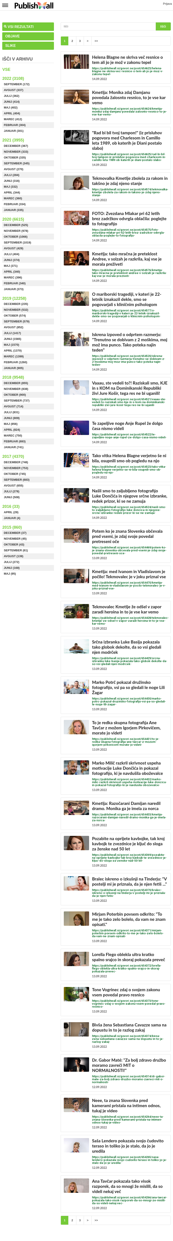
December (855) (16, 383)
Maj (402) (10, 107)
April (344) (12, 192)
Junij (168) (12, 567)
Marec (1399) (14, 356)
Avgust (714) (13, 406)
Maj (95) (10, 573)
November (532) (16, 309)
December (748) (16, 462)
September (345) (17, 163)
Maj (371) (10, 265)
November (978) (16, 231)
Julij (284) (11, 175)
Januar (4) (12, 518)
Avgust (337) (13, 90)
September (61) (16, 550)
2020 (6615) (13, 219)
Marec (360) (13, 198)
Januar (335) (13, 210)
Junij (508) (12, 497)
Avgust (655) (13, 485)
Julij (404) (11, 254)
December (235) (16, 304)
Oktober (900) (15, 394)
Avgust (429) (13, 248)
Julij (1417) (12, 333)
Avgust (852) (13, 327)
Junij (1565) (12, 339)
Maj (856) (10, 424)
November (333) (16, 151)
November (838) (16, 389)
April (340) (12, 271)
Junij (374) (12, 260)
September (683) (17, 479)
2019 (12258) (14, 298)
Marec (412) (13, 119)
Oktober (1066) (16, 236)
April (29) (11, 512)
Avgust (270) (13, 169)
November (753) (16, 468)
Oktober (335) (15, 157)
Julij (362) (11, 96)
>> (96, 41)
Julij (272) (11, 562)
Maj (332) (10, 186)
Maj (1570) (11, 344)
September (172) (17, 84)
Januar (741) (13, 447)
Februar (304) (15, 125)
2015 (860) (12, 527)
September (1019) (17, 242)
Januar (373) (13, 289)
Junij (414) (12, 101)
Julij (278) (11, 491)
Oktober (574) (15, 315)
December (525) (16, 225)
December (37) (15, 533)
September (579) (17, 321)
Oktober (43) (14, 544)
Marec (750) (13, 435)
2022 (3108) (13, 78)
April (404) (12, 113)
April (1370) (13, 350)
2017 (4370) (13, 456)
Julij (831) (11, 412)
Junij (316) (12, 181)
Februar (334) (15, 204)
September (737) (17, 400)
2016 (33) (10, 506)
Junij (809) (12, 418)
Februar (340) (15, 283)
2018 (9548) (13, 377)
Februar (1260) (15, 362)
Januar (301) (13, 131)
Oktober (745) (15, 474)
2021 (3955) (13, 140)
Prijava (167, 3)
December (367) (16, 146)
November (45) (15, 538)
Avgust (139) (13, 556)
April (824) (12, 429)
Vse (6, 69)
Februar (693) (15, 441)
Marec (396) (13, 277)
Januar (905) (13, 368)
